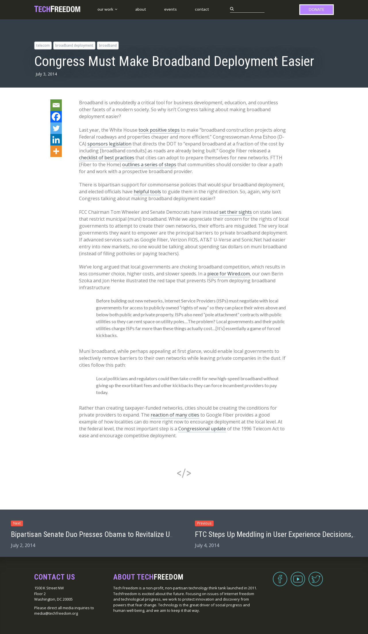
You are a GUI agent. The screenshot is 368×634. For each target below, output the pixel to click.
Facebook (280, 575)
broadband (108, 45)
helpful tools (147, 191)
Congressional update (202, 428)
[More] (56, 151)
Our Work (105, 9)
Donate (316, 9)
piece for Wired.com (228, 273)
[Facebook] (56, 116)
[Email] (56, 105)
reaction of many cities (175, 415)
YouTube (298, 575)
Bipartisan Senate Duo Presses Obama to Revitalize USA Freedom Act (114, 534)
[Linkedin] (56, 139)
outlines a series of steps (149, 164)
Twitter (315, 575)
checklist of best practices (106, 157)
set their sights (235, 212)
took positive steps (159, 130)
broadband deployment (74, 45)
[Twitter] (56, 128)
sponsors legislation (109, 144)
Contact (202, 9)
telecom (43, 45)
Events (170, 9)
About (140, 9)
